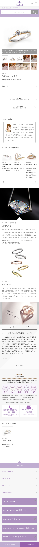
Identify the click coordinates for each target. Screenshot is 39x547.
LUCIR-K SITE (9, 501)
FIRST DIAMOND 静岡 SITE (14, 537)
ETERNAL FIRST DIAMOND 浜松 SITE (18, 528)
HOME (3, 8)
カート (36, 3)
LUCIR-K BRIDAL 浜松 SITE (15, 510)
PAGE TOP (19, 465)
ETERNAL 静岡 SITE (11, 519)
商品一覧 (8, 8)
